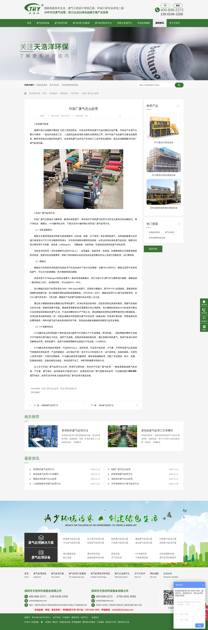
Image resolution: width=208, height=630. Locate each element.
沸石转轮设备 (93, 554)
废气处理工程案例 (81, 23)
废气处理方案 (61, 23)
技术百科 (75, 93)
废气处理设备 (43, 23)
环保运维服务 (143, 23)
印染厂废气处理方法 (68, 388)
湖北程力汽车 (111, 622)
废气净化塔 (54, 85)
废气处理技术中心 (103, 23)
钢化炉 (55, 622)
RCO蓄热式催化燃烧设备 (164, 175)
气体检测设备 (141, 557)
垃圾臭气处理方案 (95, 543)
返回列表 (153, 249)
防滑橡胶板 (76, 622)
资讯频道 (54, 93)
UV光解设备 (141, 554)
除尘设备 (67, 557)
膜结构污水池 (123, 622)
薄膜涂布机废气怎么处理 (44, 479)
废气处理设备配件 (167, 557)
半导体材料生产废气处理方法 (125, 484)
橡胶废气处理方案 (143, 539)
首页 (29, 23)
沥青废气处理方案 (167, 543)
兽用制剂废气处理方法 (75, 430)
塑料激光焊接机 (88, 622)
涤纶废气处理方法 (106, 405)
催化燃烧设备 (69, 554)
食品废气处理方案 (143, 543)
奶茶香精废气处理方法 (122, 474)
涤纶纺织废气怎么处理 (122, 479)
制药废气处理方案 (119, 539)
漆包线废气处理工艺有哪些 (157, 430)
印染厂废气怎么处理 (90, 93)
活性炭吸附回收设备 (70, 85)
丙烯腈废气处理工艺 (50, 405)
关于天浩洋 (174, 23)
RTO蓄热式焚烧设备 (163, 142)
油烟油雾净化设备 (95, 557)
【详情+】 (77, 442)
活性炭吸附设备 (166, 554)
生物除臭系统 (41, 85)
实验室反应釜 (64, 622)
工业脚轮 (100, 622)
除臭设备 (115, 554)
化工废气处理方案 (95, 539)
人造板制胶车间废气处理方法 (47, 484)
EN (177, 5)
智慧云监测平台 (124, 23)
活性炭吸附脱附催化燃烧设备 (163, 208)
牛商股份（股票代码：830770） (75, 617)
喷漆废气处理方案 (71, 539)
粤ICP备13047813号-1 (41, 617)
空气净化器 (116, 557)
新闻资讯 (159, 23)
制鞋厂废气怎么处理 (120, 469)
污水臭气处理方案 (71, 543)
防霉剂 (48, 622)
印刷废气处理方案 (167, 539)
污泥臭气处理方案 (119, 543)
